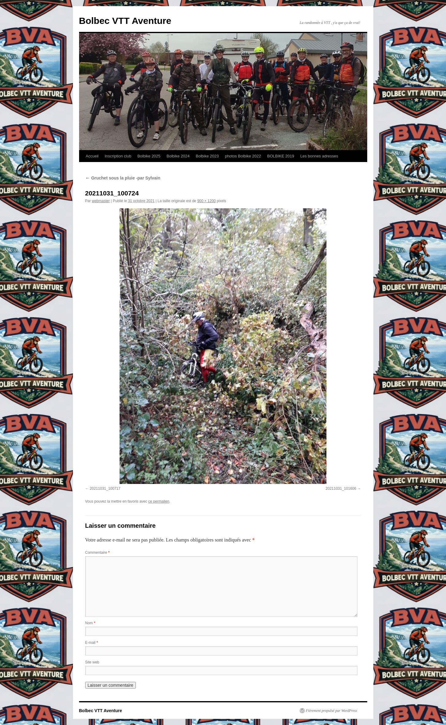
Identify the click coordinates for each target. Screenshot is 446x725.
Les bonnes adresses (319, 156)
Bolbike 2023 (207, 156)
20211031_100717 (105, 488)
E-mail (91, 642)
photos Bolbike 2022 (243, 156)
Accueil (92, 156)
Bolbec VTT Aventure (125, 21)
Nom (90, 623)
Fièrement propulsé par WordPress (331, 710)
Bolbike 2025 (148, 156)
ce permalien (159, 501)
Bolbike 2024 (177, 156)
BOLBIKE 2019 (280, 156)
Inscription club (118, 156)
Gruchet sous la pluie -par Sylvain (123, 178)
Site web (92, 662)
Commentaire (97, 552)
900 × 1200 (206, 201)
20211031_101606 (341, 488)
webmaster (101, 201)
